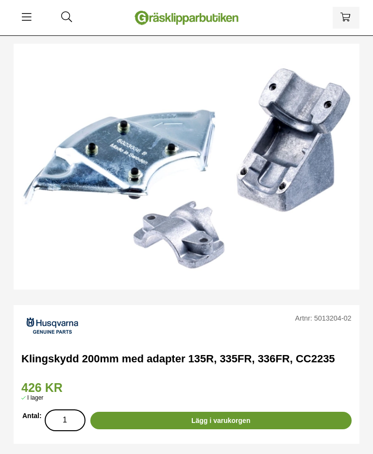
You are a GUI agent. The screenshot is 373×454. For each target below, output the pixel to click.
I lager (35, 397)
